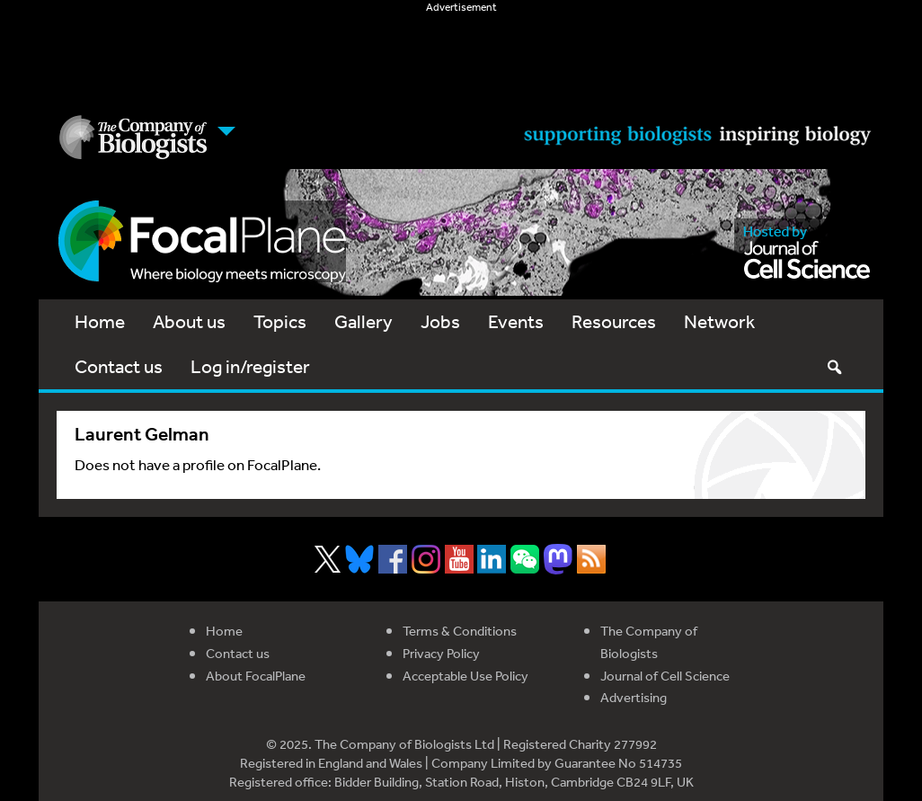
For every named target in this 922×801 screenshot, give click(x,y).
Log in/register (250, 366)
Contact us (119, 366)
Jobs (440, 321)
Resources (614, 321)
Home (100, 321)
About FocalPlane (256, 675)
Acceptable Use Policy (465, 675)
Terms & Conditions (460, 630)
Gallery (363, 321)
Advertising (633, 697)
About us (189, 321)
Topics (279, 321)
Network (719, 321)
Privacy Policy (441, 653)
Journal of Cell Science (665, 675)
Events (516, 321)
